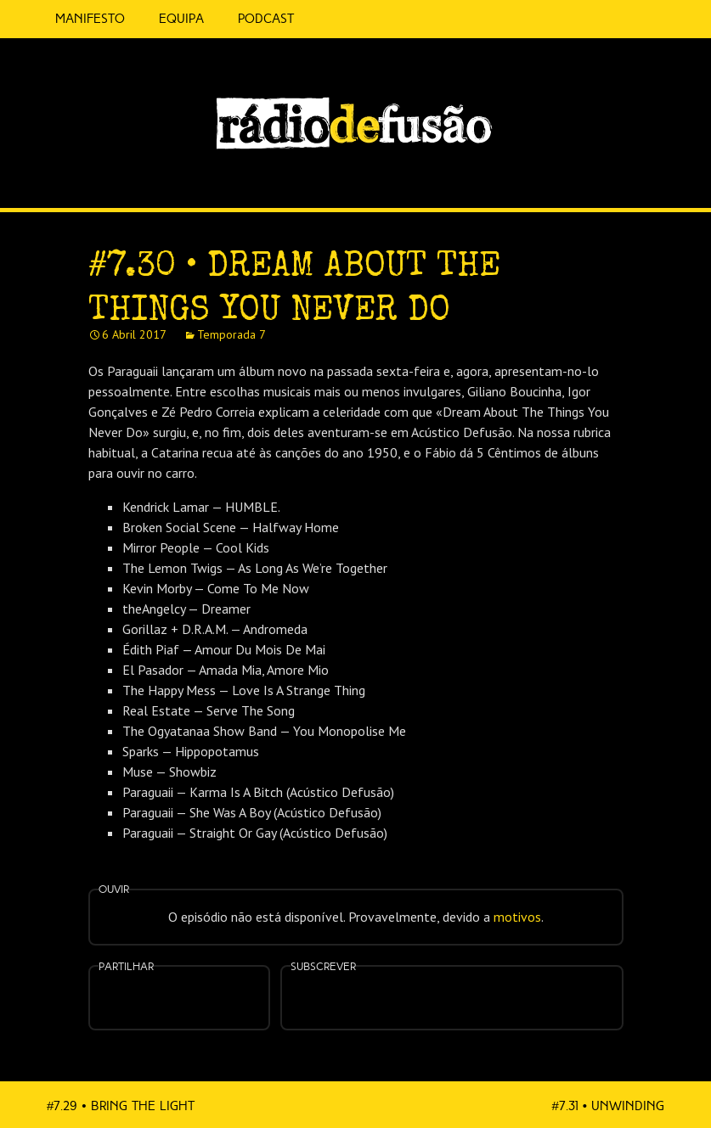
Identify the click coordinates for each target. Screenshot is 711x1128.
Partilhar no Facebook (158, 999)
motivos (517, 916)
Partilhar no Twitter (199, 999)
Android (506, 987)
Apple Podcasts (398, 996)
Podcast (266, 18)
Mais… (559, 987)
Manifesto (90, 18)
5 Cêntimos (331, 19)
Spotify (635, 175)
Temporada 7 (231, 334)
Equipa (181, 18)
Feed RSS (670, 183)
